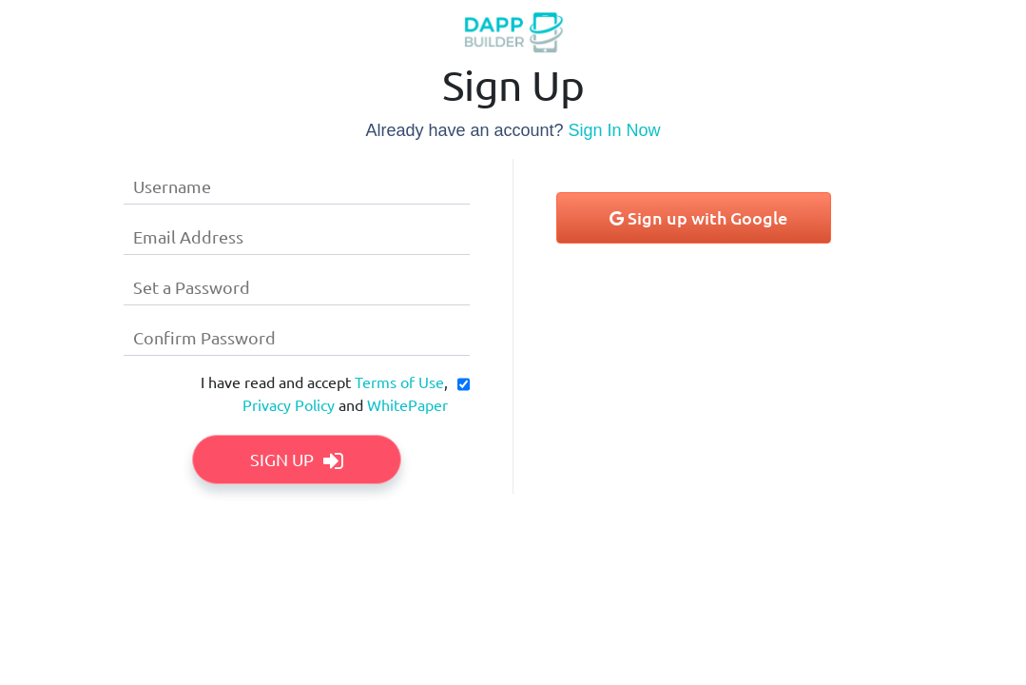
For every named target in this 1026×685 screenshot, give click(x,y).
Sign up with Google (698, 217)
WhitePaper (407, 404)
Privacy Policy (288, 404)
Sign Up (296, 459)
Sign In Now (615, 130)
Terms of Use (399, 381)
